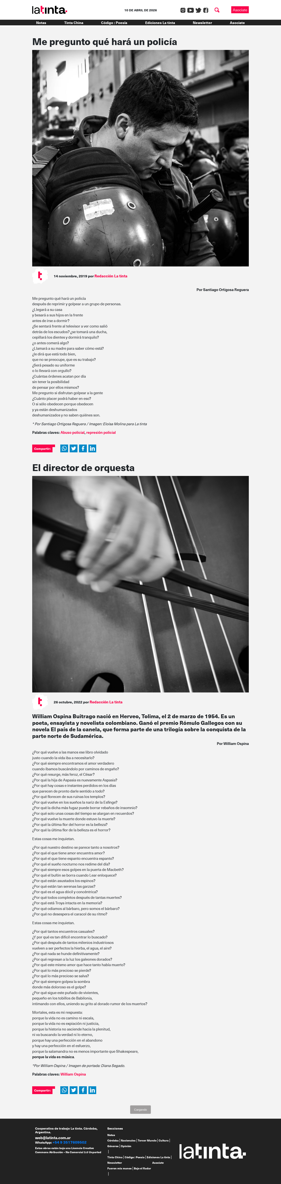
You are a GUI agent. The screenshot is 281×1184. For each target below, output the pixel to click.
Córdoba (113, 1140)
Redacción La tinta (110, 276)
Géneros (113, 1146)
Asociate (240, 9)
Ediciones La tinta (160, 22)
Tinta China (73, 22)
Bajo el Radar (142, 1168)
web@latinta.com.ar (53, 1137)
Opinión (126, 1146)
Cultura (164, 1140)
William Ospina (73, 1074)
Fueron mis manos (119, 1168)
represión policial (101, 432)
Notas (41, 22)
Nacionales (128, 1140)
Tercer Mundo (147, 1140)
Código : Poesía (114, 22)
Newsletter (202, 22)
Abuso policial (72, 432)
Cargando (140, 1109)
